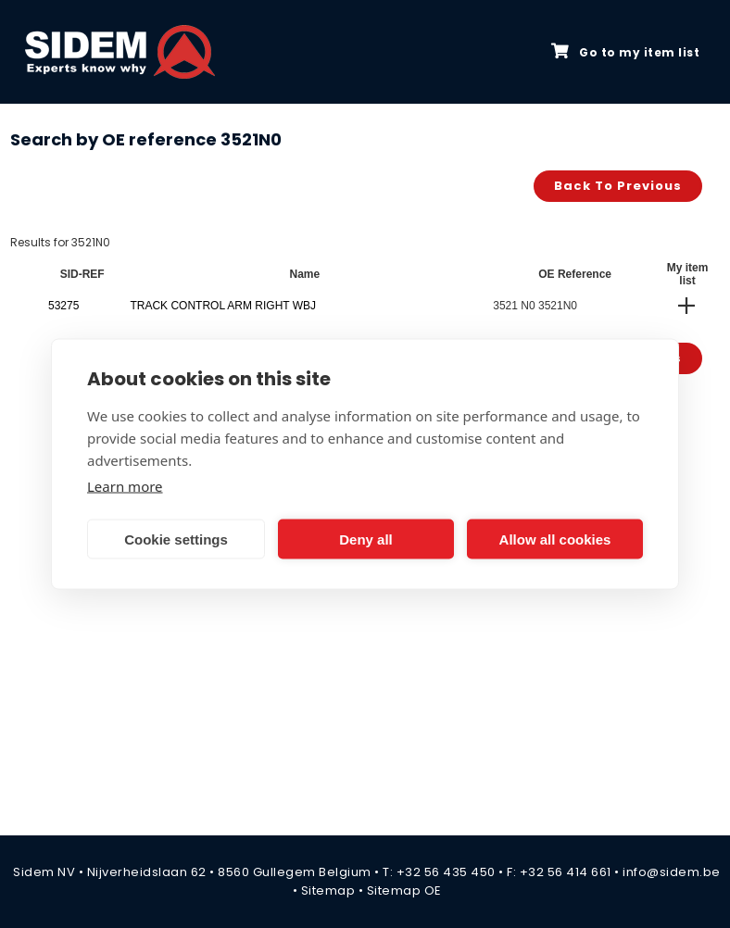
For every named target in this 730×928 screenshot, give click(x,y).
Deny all (366, 538)
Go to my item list (625, 52)
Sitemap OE (404, 890)
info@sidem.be (672, 872)
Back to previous (618, 185)
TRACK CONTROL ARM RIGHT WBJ (223, 305)
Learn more (125, 486)
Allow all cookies (555, 538)
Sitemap (328, 890)
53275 (63, 305)
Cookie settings (176, 538)
